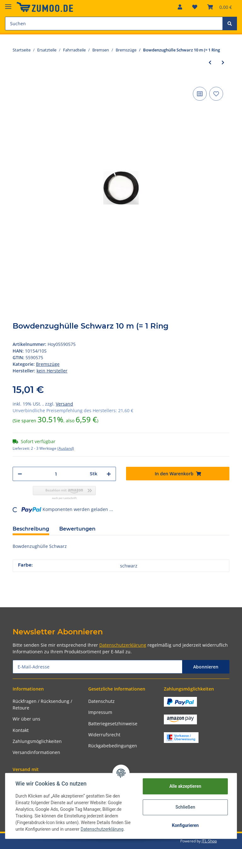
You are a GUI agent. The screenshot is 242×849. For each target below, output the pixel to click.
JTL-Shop (209, 841)
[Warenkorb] (219, 7)
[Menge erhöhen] (109, 474)
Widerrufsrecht (104, 735)
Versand (64, 404)
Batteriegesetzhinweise (112, 724)
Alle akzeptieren (185, 786)
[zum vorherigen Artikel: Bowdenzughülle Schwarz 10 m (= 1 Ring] (210, 62)
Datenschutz (101, 701)
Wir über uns (26, 719)
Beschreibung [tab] (31, 529)
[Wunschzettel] (194, 7)
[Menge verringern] (20, 474)
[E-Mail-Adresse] (97, 667)
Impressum (100, 712)
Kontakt (21, 730)
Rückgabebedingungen (112, 746)
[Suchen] (114, 23)
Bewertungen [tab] (77, 529)
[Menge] (55, 474)
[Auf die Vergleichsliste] (200, 94)
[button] (180, 7)
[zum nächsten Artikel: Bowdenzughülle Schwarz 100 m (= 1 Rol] (222, 62)
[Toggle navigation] (8, 4)
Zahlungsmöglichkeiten (37, 741)
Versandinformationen (36, 752)
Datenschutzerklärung (122, 645)
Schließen (185, 807)
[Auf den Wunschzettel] (216, 94)
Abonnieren (205, 667)
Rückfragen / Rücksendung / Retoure (42, 704)
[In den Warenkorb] (177, 473)
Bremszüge (48, 364)
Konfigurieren (185, 825)
